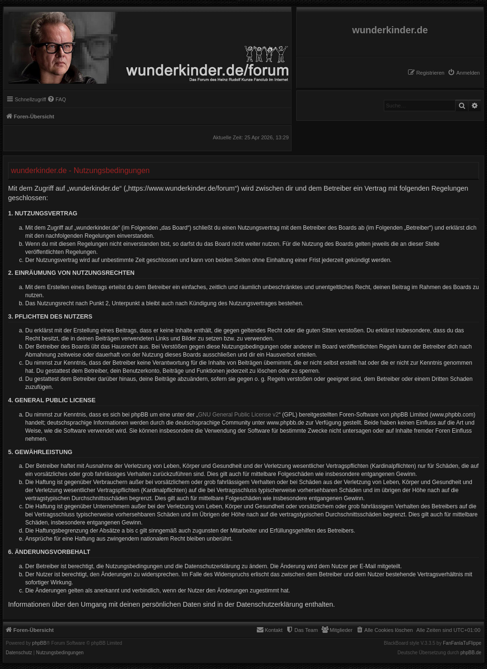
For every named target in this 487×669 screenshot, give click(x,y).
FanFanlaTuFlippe (462, 643)
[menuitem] (464, 72)
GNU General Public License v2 (238, 414)
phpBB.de (470, 652)
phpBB (39, 643)
